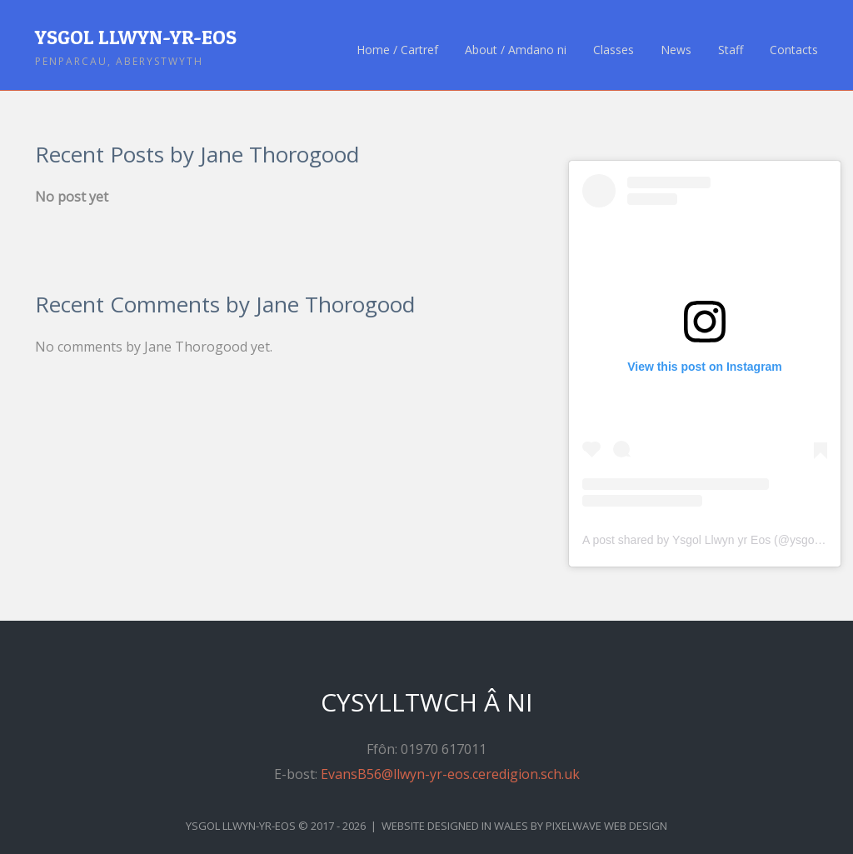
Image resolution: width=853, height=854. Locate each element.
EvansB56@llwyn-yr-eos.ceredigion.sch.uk (450, 774)
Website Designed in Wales (455, 825)
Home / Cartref (397, 49)
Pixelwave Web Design (606, 825)
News (676, 49)
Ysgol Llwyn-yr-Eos (136, 37)
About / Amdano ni (515, 49)
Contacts (794, 49)
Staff (730, 49)
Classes (613, 49)
